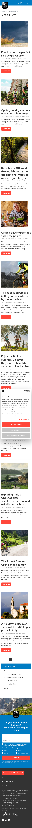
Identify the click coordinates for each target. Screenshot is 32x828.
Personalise (16, 430)
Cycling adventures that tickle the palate (16, 234)
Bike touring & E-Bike (14, 674)
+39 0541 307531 (12, 802)
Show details (23, 419)
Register (16, 757)
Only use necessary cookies (16, 435)
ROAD (5, 750)
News (7, 11)
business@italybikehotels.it (10, 804)
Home (3, 11)
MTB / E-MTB (21, 750)
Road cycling (12, 684)
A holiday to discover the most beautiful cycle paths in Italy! (16, 627)
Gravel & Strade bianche (15, 677)
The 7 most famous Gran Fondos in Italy (13, 563)
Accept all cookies (16, 424)
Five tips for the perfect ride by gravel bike (15, 54)
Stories (6, 688)
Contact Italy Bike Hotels (13, 773)
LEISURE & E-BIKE (23, 753)
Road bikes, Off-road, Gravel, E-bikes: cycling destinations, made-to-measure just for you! (15, 173)
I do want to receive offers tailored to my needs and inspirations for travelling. (15, 744)
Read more (6, 71)
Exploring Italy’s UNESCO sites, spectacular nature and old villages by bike (15, 499)
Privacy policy (5, 808)
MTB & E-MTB (12, 681)
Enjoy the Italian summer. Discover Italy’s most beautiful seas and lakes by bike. (15, 361)
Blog (4, 778)
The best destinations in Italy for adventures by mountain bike (14, 296)
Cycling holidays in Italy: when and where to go (16, 112)
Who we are (7, 782)
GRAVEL (6, 753)
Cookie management (16, 808)
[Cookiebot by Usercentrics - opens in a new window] (23, 391)
